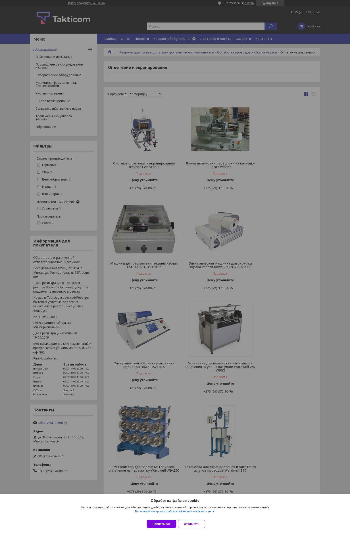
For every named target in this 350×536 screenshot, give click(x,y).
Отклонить (194, 524)
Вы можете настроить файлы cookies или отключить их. (173, 514)
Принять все (161, 524)
